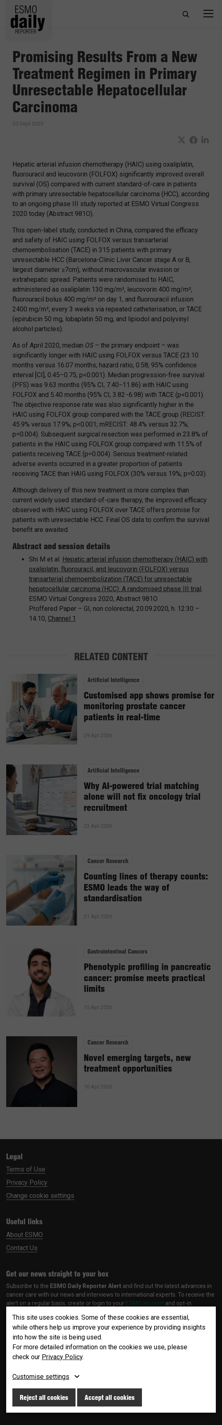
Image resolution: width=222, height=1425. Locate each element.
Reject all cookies (44, 1397)
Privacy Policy (62, 1357)
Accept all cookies (110, 1397)
